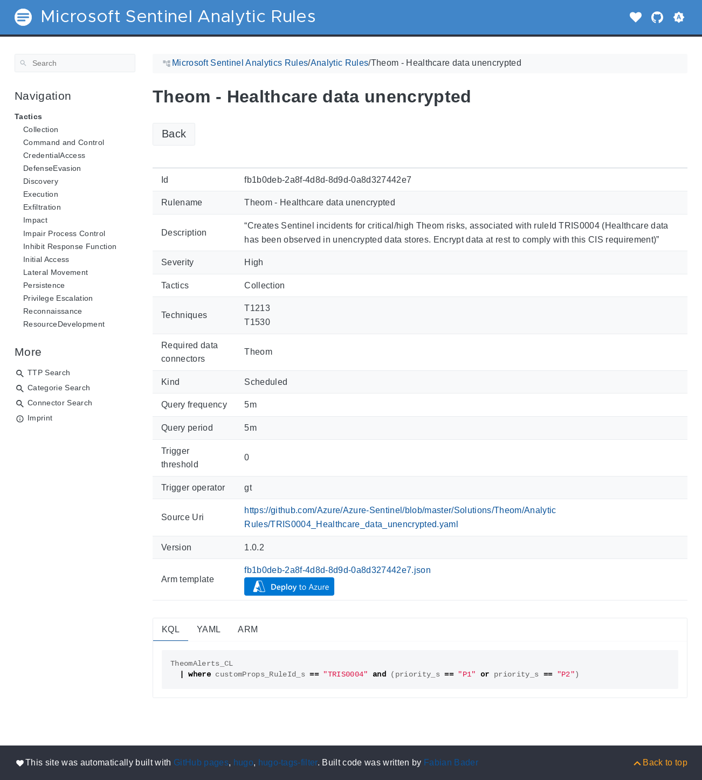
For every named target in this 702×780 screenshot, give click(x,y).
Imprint (39, 417)
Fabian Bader (451, 762)
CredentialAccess (54, 155)
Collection (40, 129)
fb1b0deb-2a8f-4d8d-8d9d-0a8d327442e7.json (337, 570)
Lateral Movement (55, 272)
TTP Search (48, 372)
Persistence (44, 285)
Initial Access (46, 259)
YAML (209, 629)
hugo (243, 762)
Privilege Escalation (58, 298)
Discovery (40, 181)
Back (174, 134)
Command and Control (63, 142)
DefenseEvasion (52, 168)
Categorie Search (58, 387)
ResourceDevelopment (64, 324)
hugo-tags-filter (288, 762)
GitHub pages (201, 762)
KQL (171, 629)
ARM (248, 629)
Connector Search (59, 402)
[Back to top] (659, 762)
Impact (35, 220)
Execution (40, 194)
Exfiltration (42, 207)
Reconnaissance (52, 311)
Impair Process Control (64, 233)
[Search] (75, 63)
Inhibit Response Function (69, 246)
